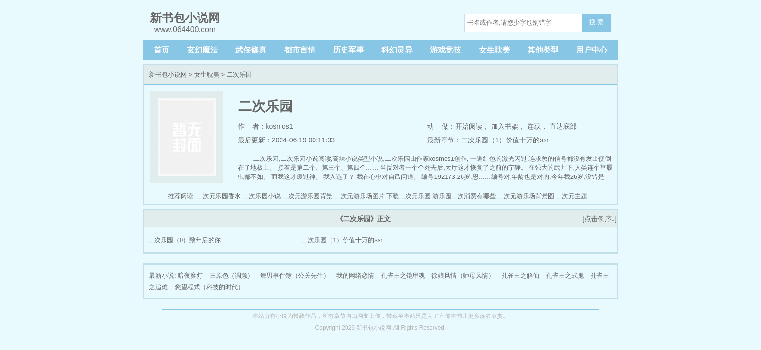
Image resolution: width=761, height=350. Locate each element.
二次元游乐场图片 (359, 196)
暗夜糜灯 (190, 275)
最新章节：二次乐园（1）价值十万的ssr (487, 140)
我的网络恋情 (355, 275)
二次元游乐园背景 (307, 196)
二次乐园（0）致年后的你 (184, 240)
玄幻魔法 (202, 50)
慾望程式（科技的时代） (209, 287)
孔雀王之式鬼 (565, 275)
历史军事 (348, 50)
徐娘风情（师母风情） (463, 275)
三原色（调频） (232, 275)
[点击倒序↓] (599, 219)
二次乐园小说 (262, 196)
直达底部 (563, 126)
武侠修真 (250, 50)
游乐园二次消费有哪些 (464, 196)
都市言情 (299, 50)
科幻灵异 (397, 50)
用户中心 (591, 50)
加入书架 (504, 126)
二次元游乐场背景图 (525, 196)
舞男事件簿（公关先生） (295, 275)
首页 (161, 50)
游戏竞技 (445, 50)
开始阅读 (468, 126)
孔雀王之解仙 (520, 275)
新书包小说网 (168, 74)
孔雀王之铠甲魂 (403, 275)
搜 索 (596, 22)
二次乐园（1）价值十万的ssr (342, 240)
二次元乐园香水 (219, 196)
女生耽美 (494, 50)
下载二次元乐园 (408, 196)
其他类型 (543, 50)
